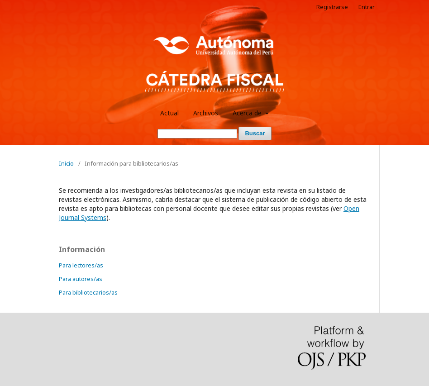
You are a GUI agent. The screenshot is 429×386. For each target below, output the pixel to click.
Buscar (255, 133)
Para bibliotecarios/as (88, 292)
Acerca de (248, 113)
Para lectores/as (81, 265)
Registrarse (332, 7)
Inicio (66, 163)
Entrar (366, 7)
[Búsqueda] (197, 133)
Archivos (205, 113)
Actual (169, 113)
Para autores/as (80, 279)
